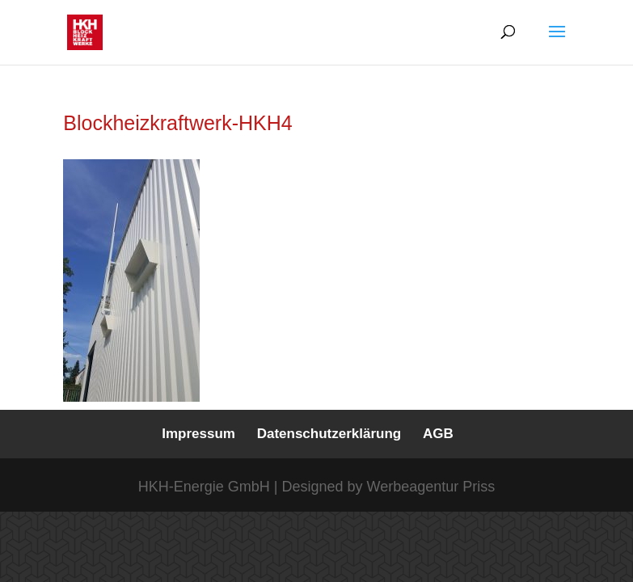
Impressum (198, 433)
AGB (438, 433)
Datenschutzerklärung (329, 433)
